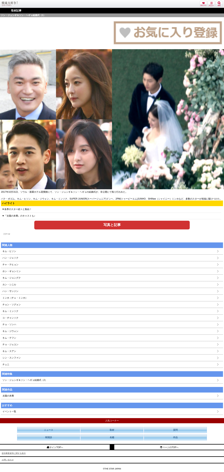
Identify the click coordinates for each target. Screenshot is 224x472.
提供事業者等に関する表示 (14, 453)
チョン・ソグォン (11, 304)
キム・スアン (9, 351)
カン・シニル (9, 284)
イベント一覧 (9, 411)
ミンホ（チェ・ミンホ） (15, 298)
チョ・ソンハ (9, 324)
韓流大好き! (9, 4)
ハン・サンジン (10, 291)
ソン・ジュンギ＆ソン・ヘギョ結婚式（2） (24, 380)
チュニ (5, 364)
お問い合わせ (8, 460)
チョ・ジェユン (10, 344)
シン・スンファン (11, 358)
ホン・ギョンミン (11, 271)
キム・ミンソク (10, 311)
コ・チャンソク (10, 318)
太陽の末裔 (8, 396)
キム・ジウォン (10, 331)
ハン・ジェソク (10, 258)
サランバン (203, 4)
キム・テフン (9, 338)
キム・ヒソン (9, 251)
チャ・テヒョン (10, 264)
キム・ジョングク (11, 278)
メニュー (211, 4)
